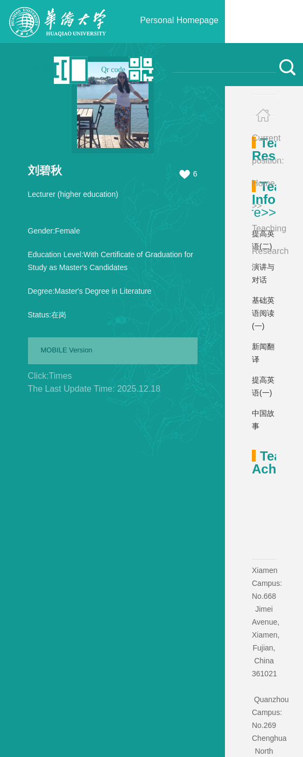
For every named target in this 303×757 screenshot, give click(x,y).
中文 (40, 70)
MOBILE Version (67, 350)
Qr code (113, 70)
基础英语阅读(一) (263, 313)
